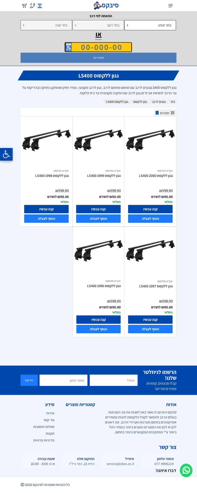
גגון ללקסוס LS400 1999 (104, 176)
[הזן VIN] (98, 47)
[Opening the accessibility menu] (6, 154)
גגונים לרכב (159, 102)
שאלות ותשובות (43, 426)
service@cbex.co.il (120, 464)
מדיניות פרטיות (43, 440)
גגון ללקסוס (140, 102)
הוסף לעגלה (150, 218)
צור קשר (48, 420)
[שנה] (46, 25)
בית (173, 102)
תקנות (50, 433)
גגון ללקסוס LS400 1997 (156, 286)
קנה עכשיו (150, 209)
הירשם (29, 380)
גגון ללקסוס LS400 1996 (104, 286)
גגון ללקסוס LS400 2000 (156, 176)
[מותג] (150, 25)
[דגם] (98, 25)
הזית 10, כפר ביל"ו (81, 464)
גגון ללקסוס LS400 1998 (52, 176)
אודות (50, 413)
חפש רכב (98, 58)
